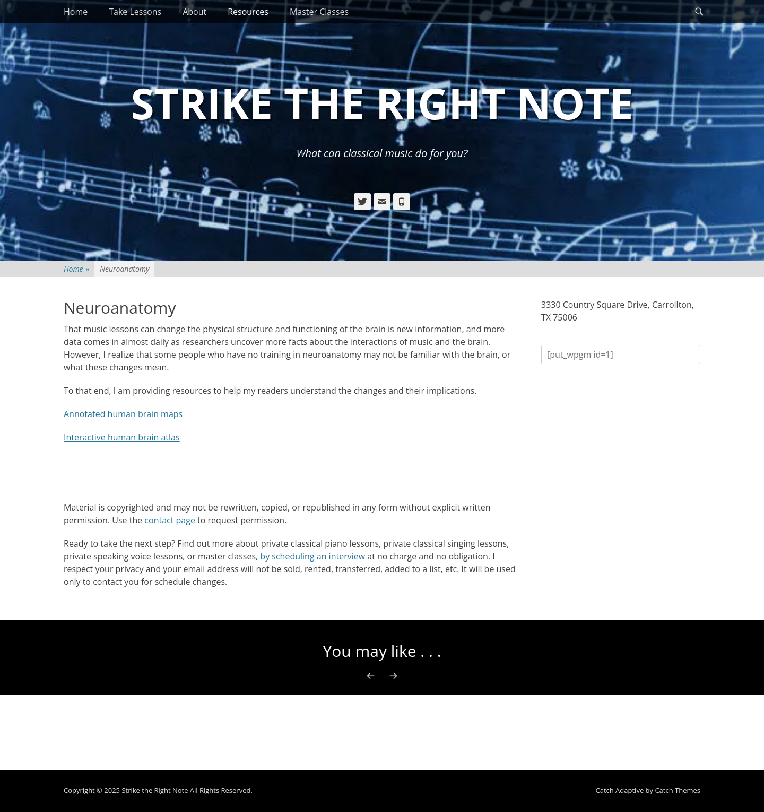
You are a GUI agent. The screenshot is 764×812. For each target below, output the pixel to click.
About (194, 12)
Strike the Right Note (382, 103)
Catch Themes (677, 790)
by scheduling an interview (312, 556)
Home (76, 12)
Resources (248, 12)
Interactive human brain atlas (122, 437)
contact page (169, 520)
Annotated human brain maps (123, 414)
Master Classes (319, 12)
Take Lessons (135, 12)
